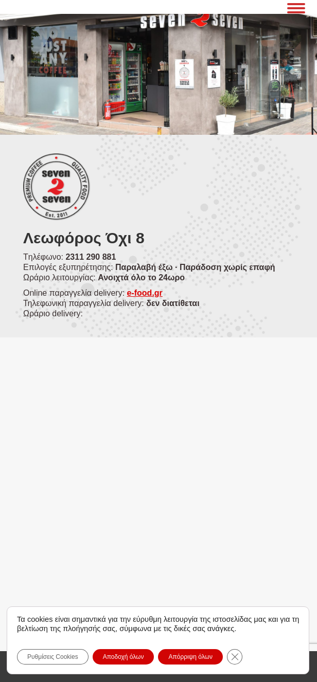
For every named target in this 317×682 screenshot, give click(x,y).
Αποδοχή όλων (123, 656)
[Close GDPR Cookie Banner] (234, 657)
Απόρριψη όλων (190, 656)
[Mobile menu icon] (296, 6)
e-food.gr (145, 293)
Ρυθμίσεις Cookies (52, 656)
